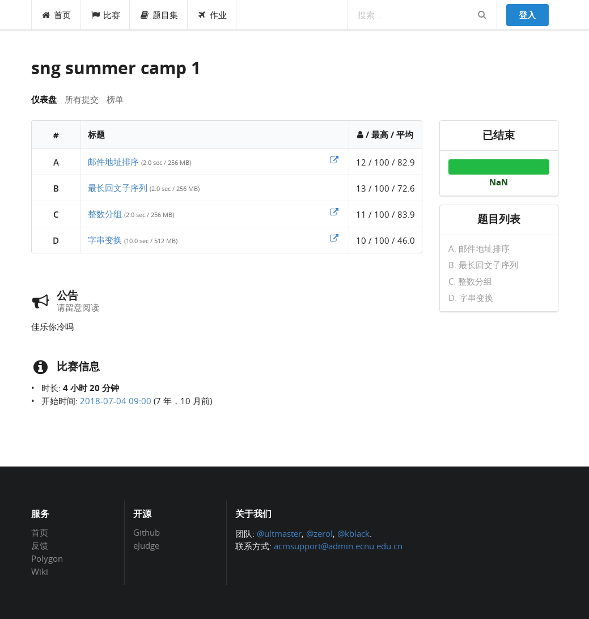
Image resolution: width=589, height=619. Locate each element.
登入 (527, 14)
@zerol (319, 533)
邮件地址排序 (113, 161)
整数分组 (105, 213)
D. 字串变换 (470, 297)
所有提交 (82, 99)
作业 (212, 14)
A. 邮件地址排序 (479, 249)
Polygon (47, 558)
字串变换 (105, 239)
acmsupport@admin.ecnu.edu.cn (338, 546)
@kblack (353, 533)
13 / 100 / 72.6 (385, 188)
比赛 (105, 14)
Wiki (39, 571)
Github (146, 533)
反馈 (39, 545)
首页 (56, 14)
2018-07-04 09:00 (115, 400)
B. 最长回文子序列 (483, 264)
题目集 (158, 14)
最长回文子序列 (117, 187)
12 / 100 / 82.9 (385, 162)
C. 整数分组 (470, 281)
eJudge (146, 545)
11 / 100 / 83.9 (385, 214)
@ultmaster (279, 533)
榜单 (115, 99)
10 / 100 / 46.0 (385, 240)
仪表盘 (44, 99)
